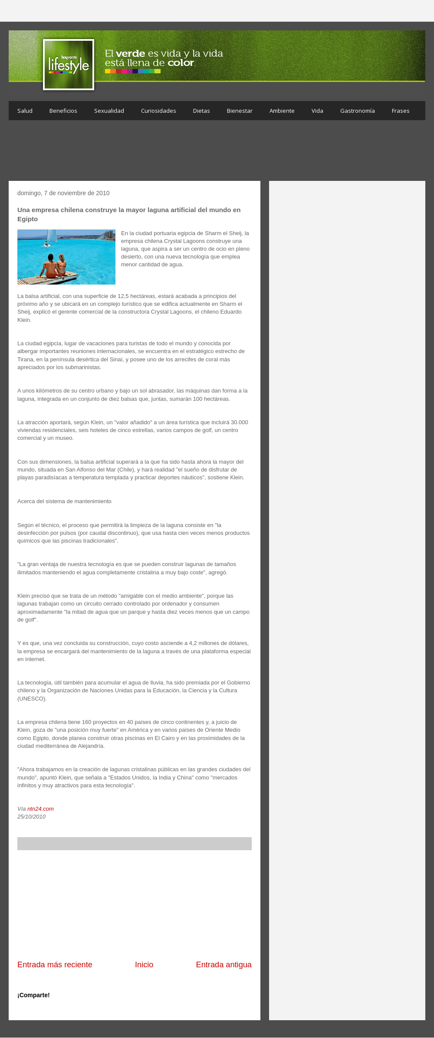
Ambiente (282, 111)
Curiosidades (158, 111)
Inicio (144, 964)
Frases (401, 111)
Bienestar (240, 111)
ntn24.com (40, 809)
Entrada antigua (224, 964)
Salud (25, 111)
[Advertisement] (217, 152)
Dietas (201, 111)
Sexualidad (109, 111)
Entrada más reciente (54, 964)
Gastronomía (357, 111)
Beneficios (63, 111)
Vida (317, 111)
